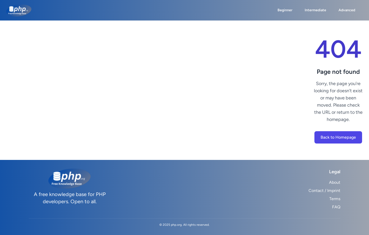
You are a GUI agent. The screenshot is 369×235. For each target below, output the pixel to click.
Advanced (347, 10)
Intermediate (315, 10)
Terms (334, 198)
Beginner (285, 10)
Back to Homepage (338, 137)
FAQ (336, 207)
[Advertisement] (160, 90)
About (334, 182)
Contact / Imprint (324, 190)
